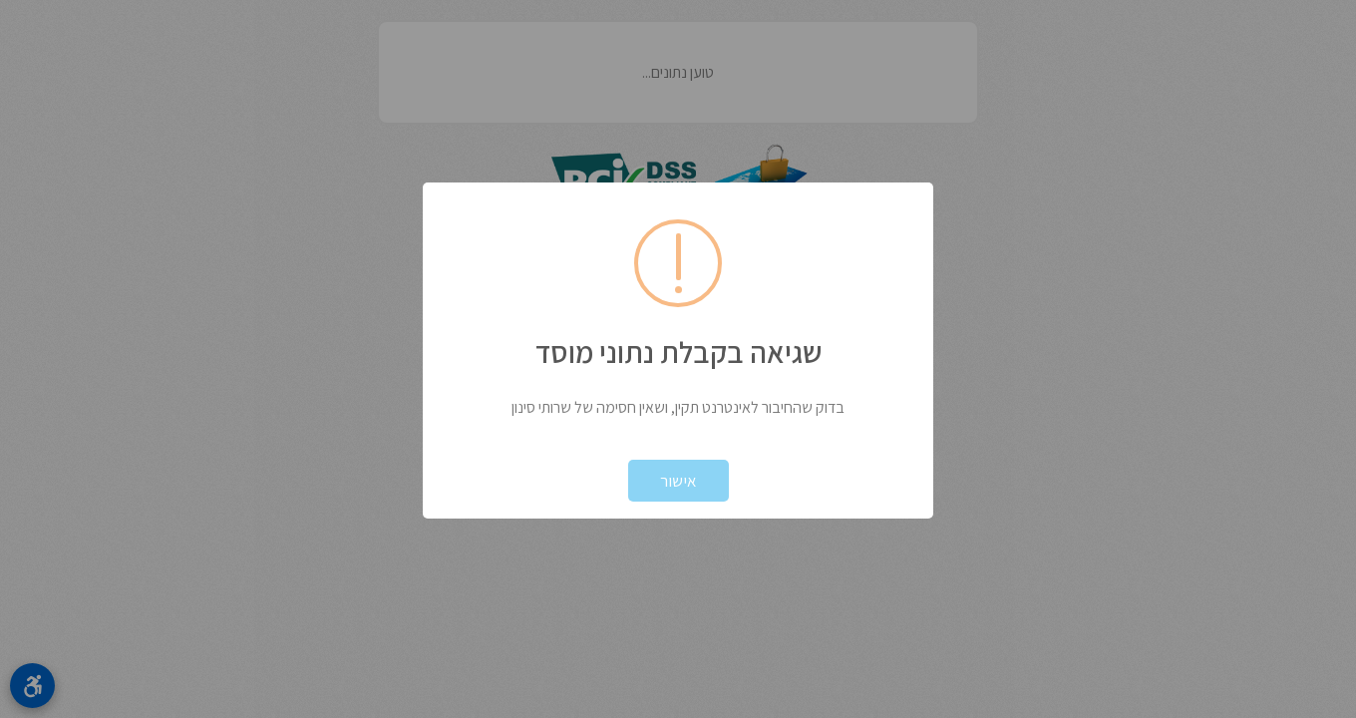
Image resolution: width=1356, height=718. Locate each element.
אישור (678, 481)
